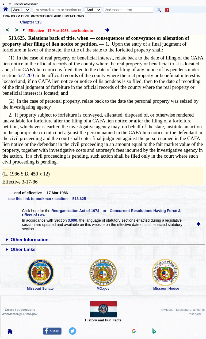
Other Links (23, 249)
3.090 (72, 220)
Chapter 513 (30, 22)
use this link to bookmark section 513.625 (47, 199)
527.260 (26, 75)
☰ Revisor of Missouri (22, 4)
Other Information (30, 239)
